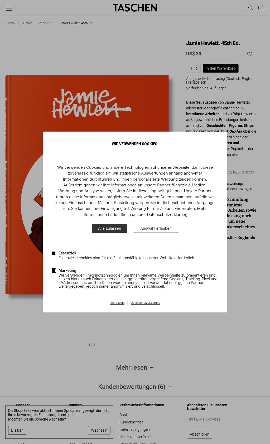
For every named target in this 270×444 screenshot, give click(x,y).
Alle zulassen (109, 228)
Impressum (117, 303)
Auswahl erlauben (155, 228)
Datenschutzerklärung (145, 303)
